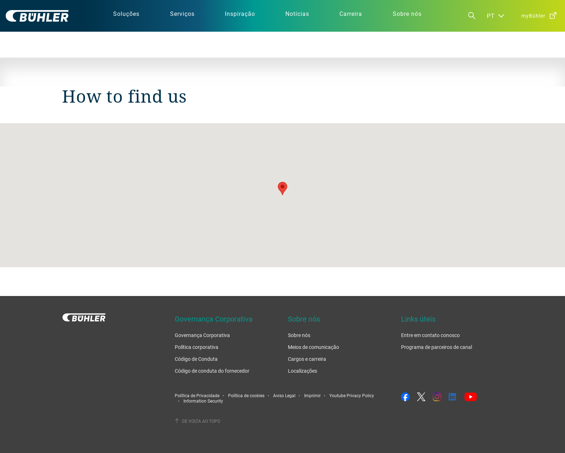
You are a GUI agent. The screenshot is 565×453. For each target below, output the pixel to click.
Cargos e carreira (307, 358)
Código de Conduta (196, 358)
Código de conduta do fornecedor (212, 370)
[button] (282, 188)
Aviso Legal (284, 395)
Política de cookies (246, 395)
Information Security (203, 401)
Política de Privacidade (197, 395)
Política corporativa (196, 347)
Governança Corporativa (202, 335)
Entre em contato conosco (430, 335)
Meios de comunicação (313, 347)
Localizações (302, 370)
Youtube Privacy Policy (351, 395)
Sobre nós (299, 335)
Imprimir (312, 395)
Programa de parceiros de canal (436, 347)
